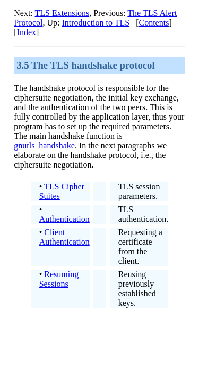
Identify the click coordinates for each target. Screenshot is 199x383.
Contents (154, 22)
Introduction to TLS (95, 22)
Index (26, 32)
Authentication (64, 218)
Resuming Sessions (59, 279)
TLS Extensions (62, 13)
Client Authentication (64, 237)
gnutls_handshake (44, 145)
